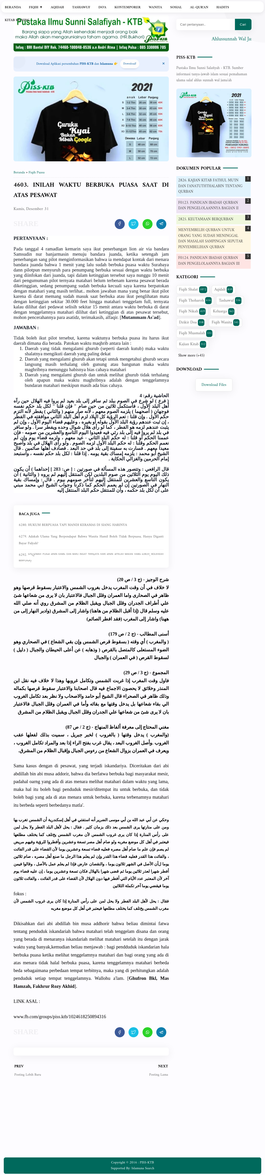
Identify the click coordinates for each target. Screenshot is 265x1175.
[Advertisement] (91, 1121)
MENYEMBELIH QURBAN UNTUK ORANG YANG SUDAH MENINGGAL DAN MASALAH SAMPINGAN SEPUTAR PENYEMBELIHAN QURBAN (210, 239)
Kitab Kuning (17, 20)
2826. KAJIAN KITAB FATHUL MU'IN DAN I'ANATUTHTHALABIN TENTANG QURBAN (210, 186)
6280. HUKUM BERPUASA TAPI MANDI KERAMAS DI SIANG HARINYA (73, 525)
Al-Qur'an (199, 7)
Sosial (176, 7)
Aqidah (57, 7)
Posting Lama (158, 1075)
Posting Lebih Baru (27, 1075)
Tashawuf (81, 7)
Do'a (102, 7)
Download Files (214, 384)
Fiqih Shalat (193, 289)
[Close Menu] (163, 64)
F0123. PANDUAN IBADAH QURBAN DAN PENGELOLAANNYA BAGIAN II (208, 205)
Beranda (13, 7)
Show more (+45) (191, 356)
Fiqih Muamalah (196, 333)
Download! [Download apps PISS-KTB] (129, 63)
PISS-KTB (185, 57)
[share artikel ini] (120, 224)
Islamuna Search (142, 1168)
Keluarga (223, 311)
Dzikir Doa (191, 322)
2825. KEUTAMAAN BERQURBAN (205, 219)
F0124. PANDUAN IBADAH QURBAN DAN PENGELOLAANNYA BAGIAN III (209, 261)
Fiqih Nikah (192, 311)
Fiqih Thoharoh (195, 300)
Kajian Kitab (192, 344)
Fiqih (36, 7)
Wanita (155, 7)
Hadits (222, 7)
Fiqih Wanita (225, 322)
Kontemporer (127, 7)
